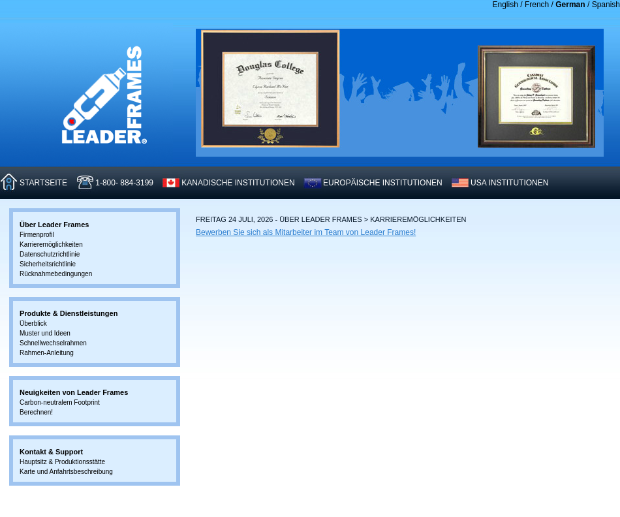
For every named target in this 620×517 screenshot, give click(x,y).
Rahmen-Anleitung (47, 352)
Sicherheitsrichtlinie (48, 264)
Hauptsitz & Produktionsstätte (62, 461)
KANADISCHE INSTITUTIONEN (237, 182)
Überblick (33, 323)
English (505, 4)
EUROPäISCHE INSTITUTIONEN (382, 182)
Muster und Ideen (45, 333)
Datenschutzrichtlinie (50, 254)
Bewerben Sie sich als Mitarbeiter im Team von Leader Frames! (306, 232)
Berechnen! (36, 412)
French (537, 4)
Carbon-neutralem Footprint (60, 402)
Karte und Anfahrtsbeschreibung (66, 471)
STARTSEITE (43, 182)
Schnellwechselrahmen (53, 343)
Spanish (606, 4)
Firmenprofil (37, 234)
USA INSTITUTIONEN (509, 182)
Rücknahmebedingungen (56, 273)
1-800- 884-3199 (124, 182)
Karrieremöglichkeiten (51, 244)
